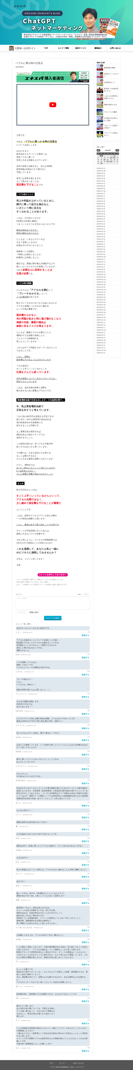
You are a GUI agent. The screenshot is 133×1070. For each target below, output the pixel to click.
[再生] (52, 104)
